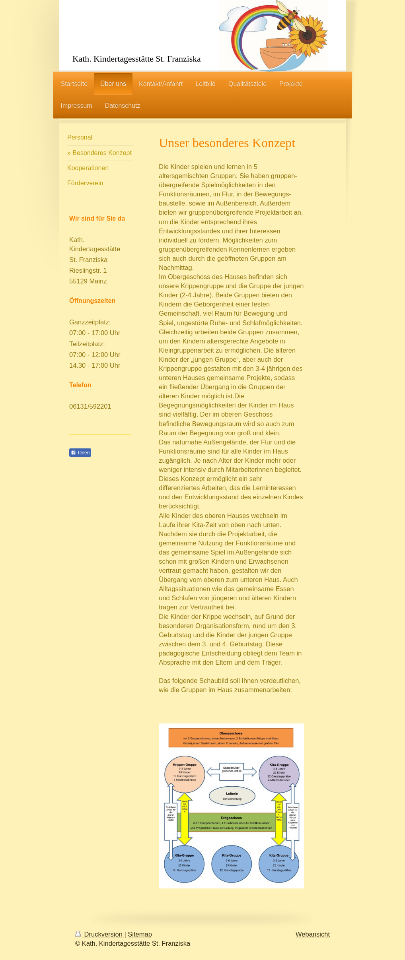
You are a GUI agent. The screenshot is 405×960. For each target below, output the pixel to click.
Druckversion (99, 934)
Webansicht (313, 934)
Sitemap (140, 934)
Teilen (80, 453)
